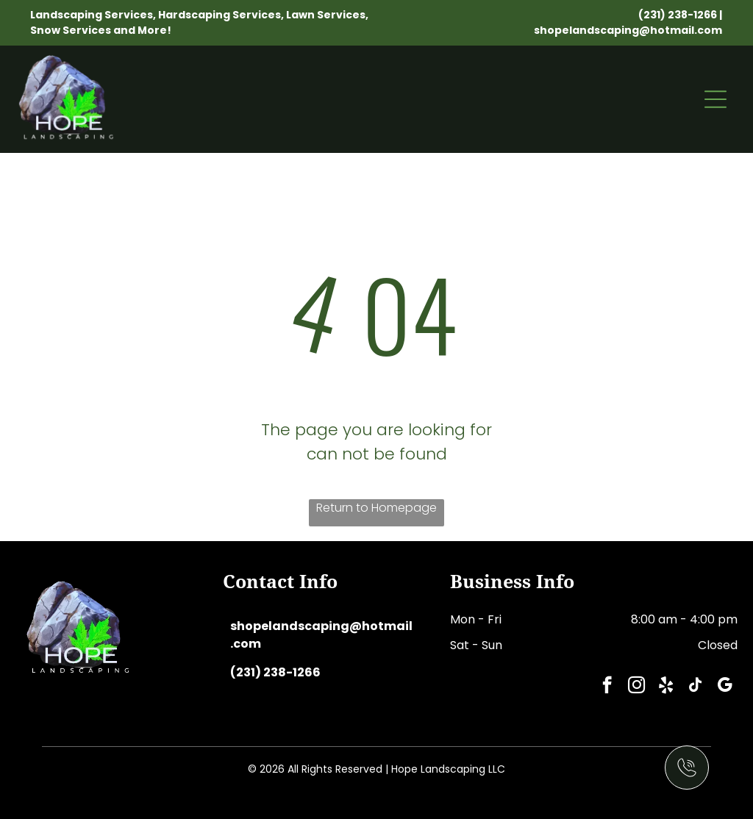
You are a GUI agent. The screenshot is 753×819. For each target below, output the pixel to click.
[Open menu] (715, 99)
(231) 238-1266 (677, 14)
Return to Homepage (376, 507)
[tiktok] (695, 686)
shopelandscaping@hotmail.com (628, 30)
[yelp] (666, 686)
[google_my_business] (725, 686)
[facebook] (607, 686)
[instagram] (636, 686)
